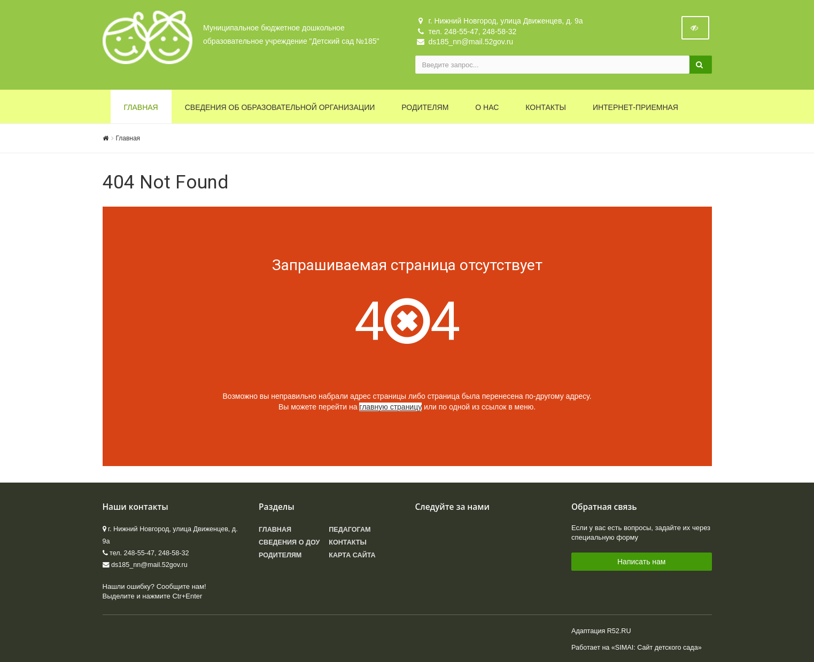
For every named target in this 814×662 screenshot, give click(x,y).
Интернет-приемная (635, 107)
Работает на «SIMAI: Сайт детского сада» (636, 647)
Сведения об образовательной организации (280, 107)
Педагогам (349, 529)
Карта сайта (352, 555)
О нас (487, 107)
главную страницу (390, 407)
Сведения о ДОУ (289, 542)
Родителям (424, 107)
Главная (141, 107)
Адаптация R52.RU (601, 631)
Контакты (545, 107)
